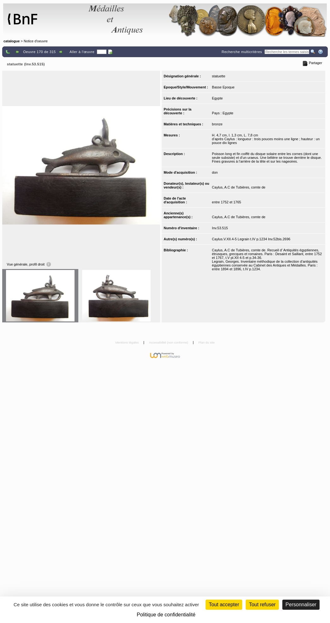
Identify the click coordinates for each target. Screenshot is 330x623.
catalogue (11, 41)
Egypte (217, 98)
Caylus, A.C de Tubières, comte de (238, 187)
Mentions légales (127, 342)
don (215, 172)
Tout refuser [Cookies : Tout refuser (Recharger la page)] (262, 604)
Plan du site (206, 342)
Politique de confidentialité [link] (166, 614)
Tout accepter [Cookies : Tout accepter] (224, 604)
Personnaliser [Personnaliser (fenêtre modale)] (300, 604)
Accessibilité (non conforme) (169, 342)
